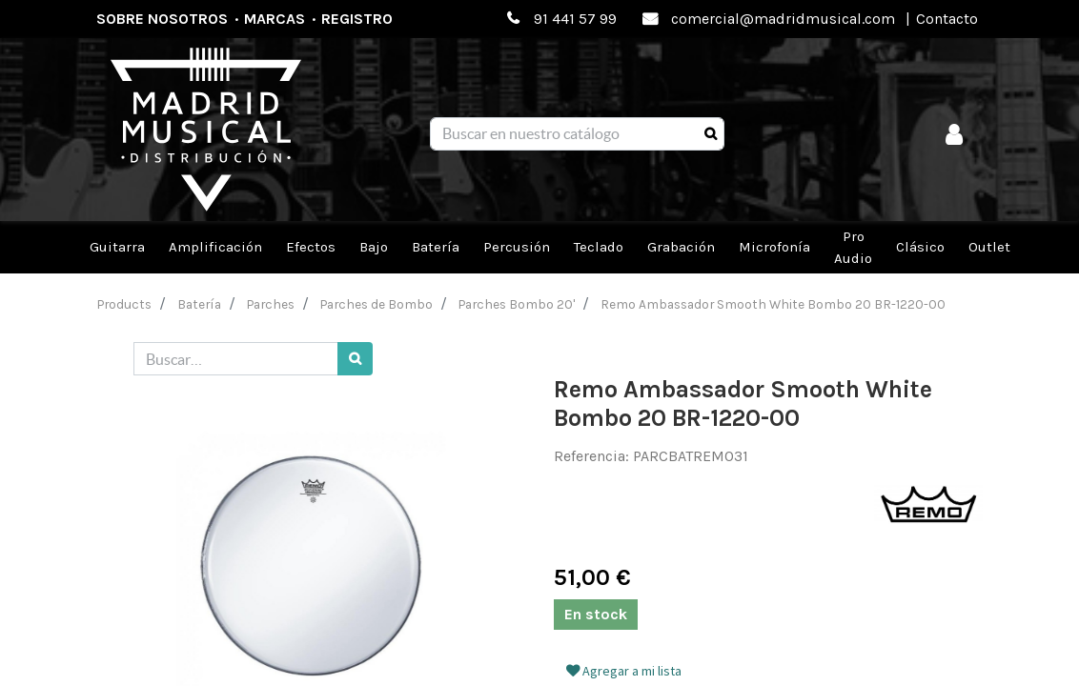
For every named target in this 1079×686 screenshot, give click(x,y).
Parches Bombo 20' (516, 304)
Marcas (274, 19)
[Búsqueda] (711, 134)
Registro (357, 19)
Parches (271, 304)
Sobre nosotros (162, 19)
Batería (199, 304)
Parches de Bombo (376, 304)
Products (124, 304)
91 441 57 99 (575, 19)
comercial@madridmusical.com (783, 19)
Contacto (947, 19)
